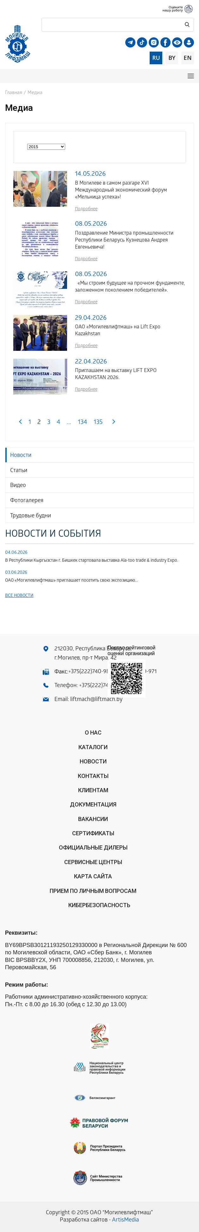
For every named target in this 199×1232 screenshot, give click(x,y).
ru (156, 57)
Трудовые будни (30, 516)
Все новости (19, 596)
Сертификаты (93, 833)
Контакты (93, 776)
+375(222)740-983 (90, 672)
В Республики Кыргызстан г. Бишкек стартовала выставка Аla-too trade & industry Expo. (91, 561)
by (171, 57)
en (187, 57)
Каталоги (93, 747)
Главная (13, 93)
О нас (93, 732)
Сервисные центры (93, 862)
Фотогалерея (26, 501)
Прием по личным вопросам (93, 891)
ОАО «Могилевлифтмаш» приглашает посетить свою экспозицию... (71, 581)
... (69, 422)
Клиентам (93, 790)
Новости (20, 455)
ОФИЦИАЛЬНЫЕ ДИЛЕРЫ (93, 847)
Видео (18, 486)
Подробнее (86, 209)
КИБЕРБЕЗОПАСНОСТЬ (99, 905)
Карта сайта (93, 876)
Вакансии (93, 819)
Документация (93, 804)
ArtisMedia (125, 1220)
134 (82, 422)
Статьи (18, 471)
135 (98, 422)
